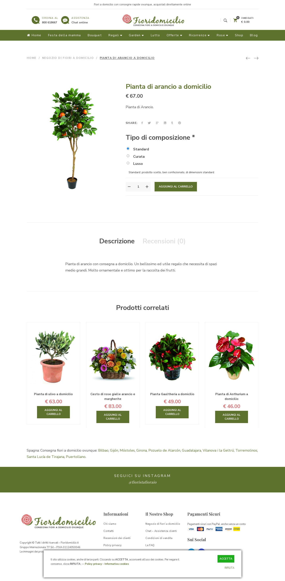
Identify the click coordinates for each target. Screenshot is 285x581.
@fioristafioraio (142, 482)
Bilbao (103, 450)
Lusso (135, 163)
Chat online (79, 22)
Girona (141, 450)
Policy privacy (93, 564)
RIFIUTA (229, 568)
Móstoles (127, 450)
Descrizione (117, 241)
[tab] (117, 241)
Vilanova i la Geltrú (218, 450)
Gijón (114, 450)
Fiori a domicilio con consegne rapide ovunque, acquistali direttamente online (142, 4)
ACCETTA (225, 559)
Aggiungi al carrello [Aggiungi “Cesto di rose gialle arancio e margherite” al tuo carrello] (113, 417)
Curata (136, 156)
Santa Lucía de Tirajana (45, 456)
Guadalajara (191, 450)
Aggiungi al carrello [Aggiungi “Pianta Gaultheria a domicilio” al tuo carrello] (172, 412)
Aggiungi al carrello (176, 186)
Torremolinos (246, 450)
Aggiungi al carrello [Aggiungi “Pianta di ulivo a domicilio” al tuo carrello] (53, 412)
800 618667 (49, 22)
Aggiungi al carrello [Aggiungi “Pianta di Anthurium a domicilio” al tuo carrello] (231, 417)
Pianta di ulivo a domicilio (53, 394)
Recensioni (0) (164, 241)
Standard (138, 149)
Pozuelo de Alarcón (164, 450)
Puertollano (76, 456)
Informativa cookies (116, 564)
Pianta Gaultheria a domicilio (172, 394)
